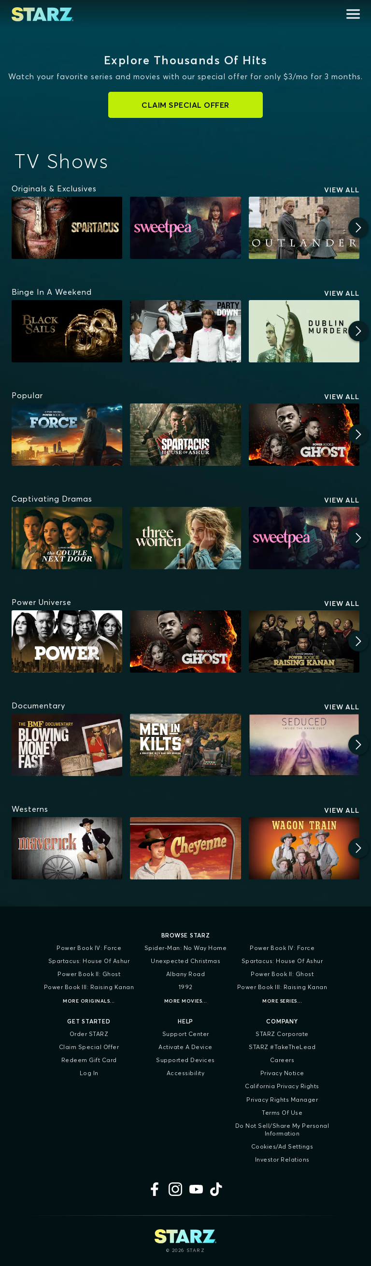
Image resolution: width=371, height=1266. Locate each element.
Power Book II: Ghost (88, 974)
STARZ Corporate (282, 1033)
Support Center (185, 1033)
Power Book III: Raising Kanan (89, 987)
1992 (186, 987)
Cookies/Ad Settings (282, 1146)
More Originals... (89, 1001)
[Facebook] (154, 1189)
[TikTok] (217, 1189)
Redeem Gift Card (89, 1060)
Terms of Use (282, 1112)
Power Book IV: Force (89, 947)
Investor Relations (282, 1159)
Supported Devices (185, 1060)
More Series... (282, 1001)
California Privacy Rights (282, 1086)
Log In (89, 1073)
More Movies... (185, 1001)
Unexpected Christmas (185, 960)
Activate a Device (185, 1046)
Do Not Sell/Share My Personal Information (282, 1129)
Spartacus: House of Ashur (89, 960)
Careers (282, 1060)
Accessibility (186, 1073)
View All (341, 190)
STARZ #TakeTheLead (282, 1046)
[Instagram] (175, 1189)
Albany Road (185, 974)
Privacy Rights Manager (282, 1099)
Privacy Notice (282, 1073)
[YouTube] (196, 1189)
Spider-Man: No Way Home (185, 947)
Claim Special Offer (89, 1046)
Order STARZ (89, 1033)
